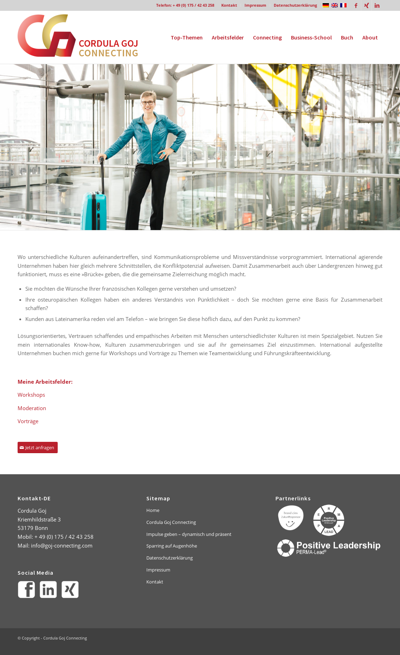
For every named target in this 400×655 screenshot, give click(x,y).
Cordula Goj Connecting (171, 522)
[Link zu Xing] (366, 5)
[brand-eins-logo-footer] (291, 518)
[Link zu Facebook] (356, 5)
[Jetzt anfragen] (38, 447)
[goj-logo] (84, 37)
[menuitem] (229, 5)
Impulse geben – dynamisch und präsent (188, 534)
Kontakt (229, 5)
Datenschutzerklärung (295, 5)
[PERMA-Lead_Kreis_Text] (328, 520)
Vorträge (28, 421)
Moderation (32, 408)
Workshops (31, 394)
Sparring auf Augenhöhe (171, 546)
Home (152, 510)
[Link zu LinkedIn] (377, 5)
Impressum (255, 5)
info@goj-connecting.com (62, 545)
